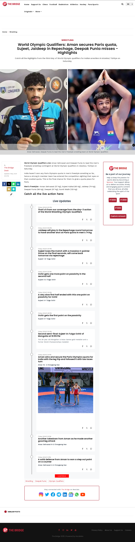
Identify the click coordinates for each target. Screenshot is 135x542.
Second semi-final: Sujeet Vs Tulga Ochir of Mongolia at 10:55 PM (61, 334)
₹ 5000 (113, 200)
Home (26, 4)
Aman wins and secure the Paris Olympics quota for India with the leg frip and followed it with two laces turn (65, 359)
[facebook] (4, 184)
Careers (128, 530)
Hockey (83, 4)
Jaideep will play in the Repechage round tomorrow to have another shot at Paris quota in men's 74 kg (65, 231)
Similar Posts (14, 512)
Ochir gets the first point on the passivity (59, 315)
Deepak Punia (40, 481)
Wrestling (67, 40)
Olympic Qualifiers (56, 481)
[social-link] (11, 194)
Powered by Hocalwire (74, 536)
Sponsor (110, 182)
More (39, 11)
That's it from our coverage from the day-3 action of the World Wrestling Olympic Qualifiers (64, 210)
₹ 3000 (123, 200)
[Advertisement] (67, 22)
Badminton (63, 4)
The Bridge (65, 489)
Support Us (36, 4)
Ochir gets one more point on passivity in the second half (61, 275)
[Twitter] (9, 184)
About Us (108, 530)
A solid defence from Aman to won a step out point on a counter (65, 460)
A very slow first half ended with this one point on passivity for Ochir (64, 295)
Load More (62, 476)
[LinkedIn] (18, 184)
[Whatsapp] (13, 184)
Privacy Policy (97, 530)
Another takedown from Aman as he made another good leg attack (65, 439)
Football (53, 4)
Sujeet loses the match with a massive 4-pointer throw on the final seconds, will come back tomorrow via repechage (64, 253)
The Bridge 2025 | (59, 536)
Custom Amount (118, 216)
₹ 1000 (118, 208)
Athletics (74, 4)
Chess (45, 4)
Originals (29, 11)
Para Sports (93, 4)
